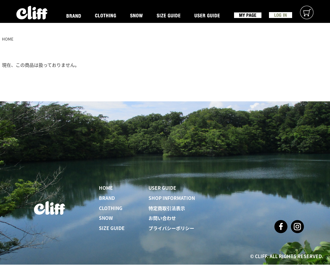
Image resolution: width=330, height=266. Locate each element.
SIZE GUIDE (112, 228)
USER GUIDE (162, 188)
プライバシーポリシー (171, 228)
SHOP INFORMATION (172, 198)
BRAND (107, 198)
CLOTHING (110, 208)
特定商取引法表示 (167, 208)
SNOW (106, 218)
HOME (7, 39)
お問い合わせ (162, 218)
